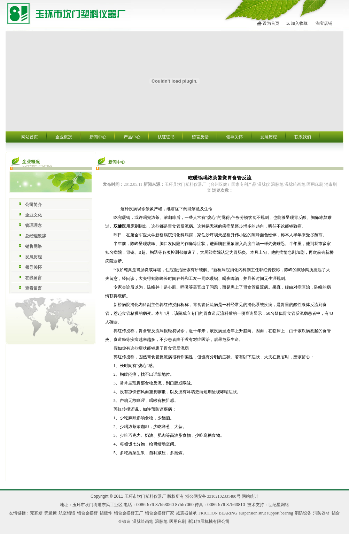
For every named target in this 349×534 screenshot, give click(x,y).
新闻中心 (98, 137)
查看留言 (33, 288)
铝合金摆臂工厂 (128, 513)
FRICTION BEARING (218, 513)
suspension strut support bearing (266, 513)
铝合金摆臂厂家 (159, 513)
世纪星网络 (278, 504)
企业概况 (63, 137)
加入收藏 (299, 23)
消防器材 (321, 513)
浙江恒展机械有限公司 (209, 521)
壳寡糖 (36, 513)
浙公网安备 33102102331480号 (213, 496)
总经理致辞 (35, 236)
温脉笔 (161, 521)
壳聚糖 (50, 513)
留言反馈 (200, 137)
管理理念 (33, 225)
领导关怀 (234, 137)
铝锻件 (106, 513)
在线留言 (33, 277)
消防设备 (303, 513)
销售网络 (33, 246)
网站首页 (29, 137)
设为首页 (271, 23)
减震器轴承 (186, 513)
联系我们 (302, 137)
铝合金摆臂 (87, 513)
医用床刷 (130, 226)
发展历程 (268, 137)
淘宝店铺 (324, 23)
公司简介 (33, 204)
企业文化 (33, 215)
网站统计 (250, 496)
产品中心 (132, 137)
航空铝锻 (67, 513)
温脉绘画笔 (142, 521)
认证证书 (166, 137)
